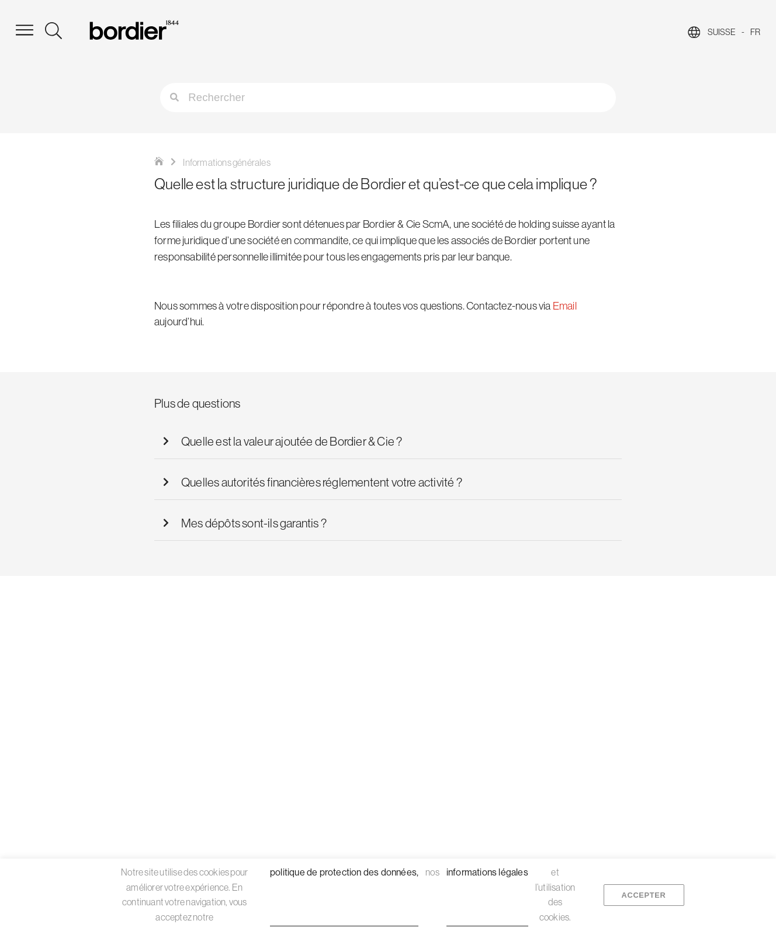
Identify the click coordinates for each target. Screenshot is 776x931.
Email (565, 306)
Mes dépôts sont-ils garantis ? (254, 523)
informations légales (487, 872)
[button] (388, 441)
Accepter (644, 894)
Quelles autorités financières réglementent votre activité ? (321, 482)
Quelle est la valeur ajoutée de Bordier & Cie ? (291, 441)
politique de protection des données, (344, 872)
